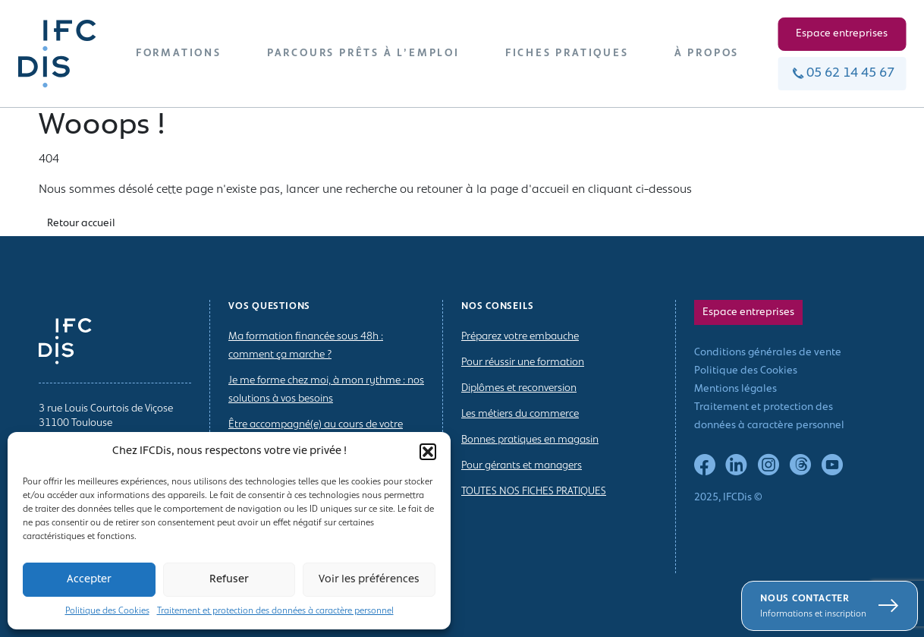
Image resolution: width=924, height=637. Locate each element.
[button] (427, 451)
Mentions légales (735, 389)
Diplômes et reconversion (519, 388)
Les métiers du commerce (520, 414)
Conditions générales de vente (767, 352)
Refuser (229, 579)
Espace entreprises (842, 33)
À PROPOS (706, 53)
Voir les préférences (369, 579)
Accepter (89, 579)
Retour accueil (81, 223)
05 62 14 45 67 (841, 73)
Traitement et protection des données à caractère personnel (275, 611)
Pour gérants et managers (521, 465)
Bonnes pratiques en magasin (530, 440)
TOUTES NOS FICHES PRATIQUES (533, 491)
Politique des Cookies (107, 611)
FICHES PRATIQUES (567, 53)
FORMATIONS (179, 53)
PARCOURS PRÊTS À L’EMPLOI (363, 53)
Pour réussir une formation (522, 362)
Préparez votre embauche (520, 336)
